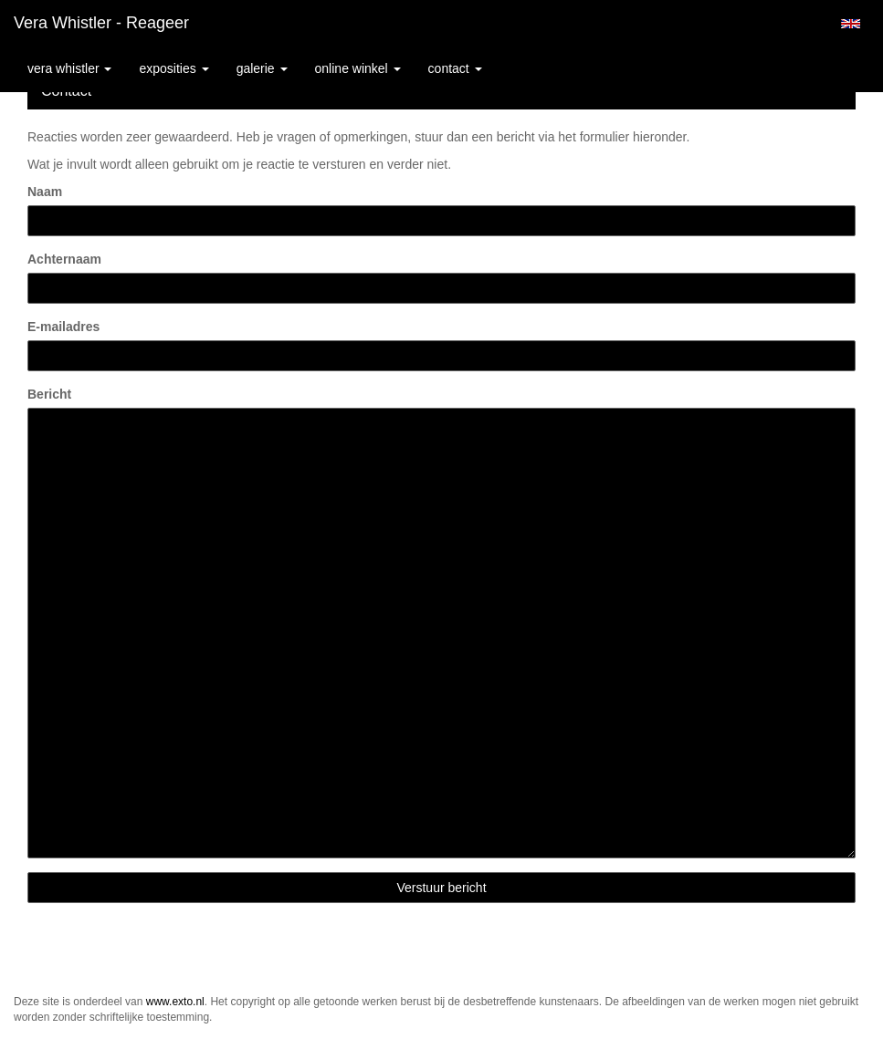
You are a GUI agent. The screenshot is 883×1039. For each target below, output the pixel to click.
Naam (44, 191)
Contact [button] (455, 68)
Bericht (49, 394)
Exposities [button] (173, 68)
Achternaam (64, 259)
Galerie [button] (262, 68)
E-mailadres (63, 326)
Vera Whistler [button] (69, 68)
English (850, 23)
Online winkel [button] (358, 68)
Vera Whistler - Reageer (101, 23)
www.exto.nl (175, 1001)
